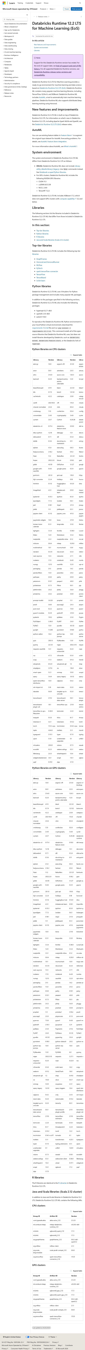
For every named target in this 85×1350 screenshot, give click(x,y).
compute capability (67, 198)
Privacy (54, 1342)
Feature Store (66, 135)
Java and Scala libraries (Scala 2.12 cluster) (52, 240)
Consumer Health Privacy (19, 1348)
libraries (35, 254)
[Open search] (80, 3)
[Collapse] (27, 15)
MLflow (39, 265)
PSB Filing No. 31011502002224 (37, 1342)
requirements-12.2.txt (40, 328)
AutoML (42, 97)
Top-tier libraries (42, 230)
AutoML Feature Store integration (54, 141)
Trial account (76, 9)
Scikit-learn (40, 280)
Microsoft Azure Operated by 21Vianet (15, 1345)
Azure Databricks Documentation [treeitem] (15, 24)
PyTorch (39, 268)
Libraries (37, 50)
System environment (41, 47)
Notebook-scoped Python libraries (53, 172)
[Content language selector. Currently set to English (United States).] (12, 1337)
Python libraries (42, 233)
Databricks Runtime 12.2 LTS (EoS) (53, 88)
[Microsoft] (4, 3)
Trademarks (47, 1348)
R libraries (40, 237)
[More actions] (81, 16)
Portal (67, 9)
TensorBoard (41, 277)
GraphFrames (41, 259)
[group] (57, 561)
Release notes (42, 16)
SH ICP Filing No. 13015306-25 (12, 1342)
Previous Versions (49, 1345)
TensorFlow (40, 274)
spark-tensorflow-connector (47, 271)
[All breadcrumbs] (34, 16)
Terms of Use (36, 1348)
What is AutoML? (70, 146)
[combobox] (15, 19)
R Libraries (62, 1183)
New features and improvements (45, 45)
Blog (59, 1345)
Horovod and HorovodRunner (47, 262)
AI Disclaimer (36, 1345)
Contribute (69, 1345)
